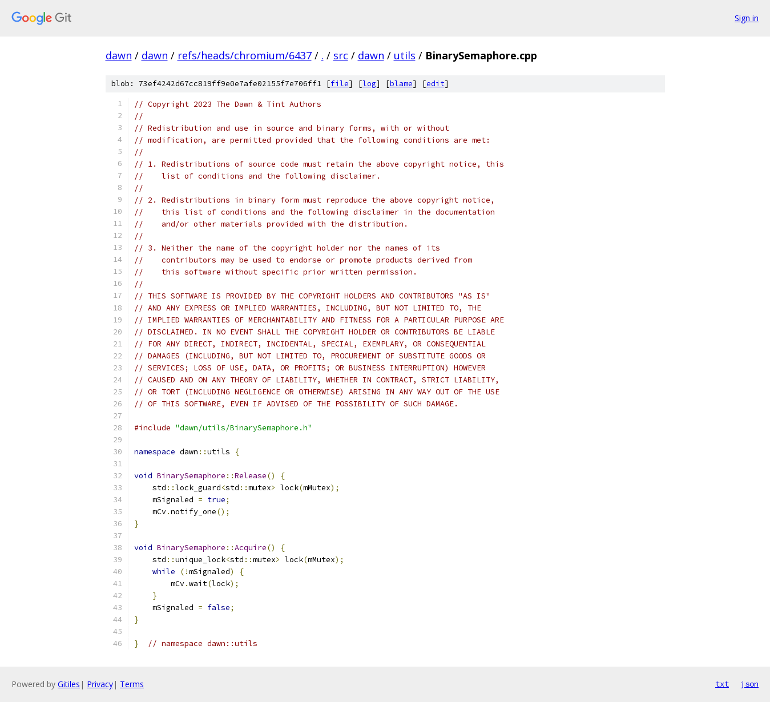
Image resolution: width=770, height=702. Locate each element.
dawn (119, 55)
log (369, 83)
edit (435, 83)
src (340, 55)
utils (405, 55)
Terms (132, 684)
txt (722, 684)
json (749, 684)
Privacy (100, 684)
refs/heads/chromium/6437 (245, 55)
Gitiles (69, 684)
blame (401, 83)
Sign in (747, 18)
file (339, 83)
